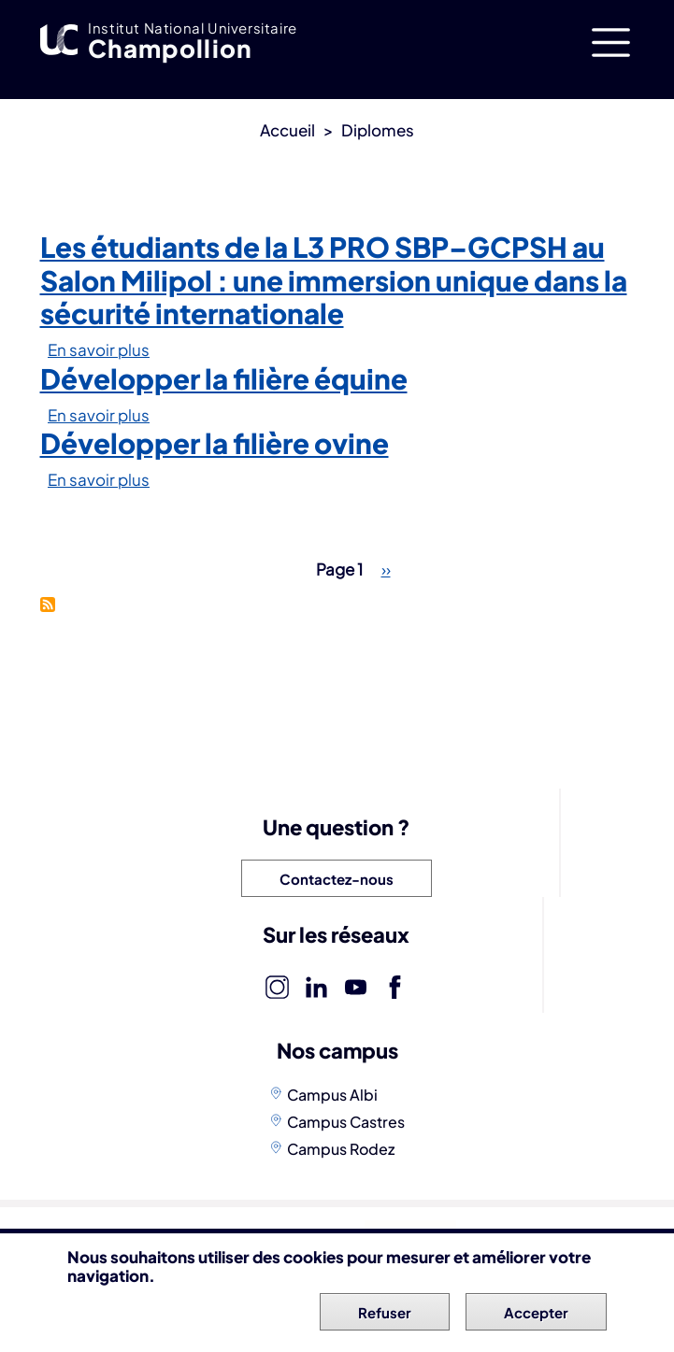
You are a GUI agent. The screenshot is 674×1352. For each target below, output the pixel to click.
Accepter (536, 1318)
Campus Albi (332, 1094)
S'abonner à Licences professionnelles (47, 604)
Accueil (287, 130)
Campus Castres (346, 1121)
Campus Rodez (340, 1149)
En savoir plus (99, 349)
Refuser (384, 1318)
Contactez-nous (337, 879)
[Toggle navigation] (611, 42)
